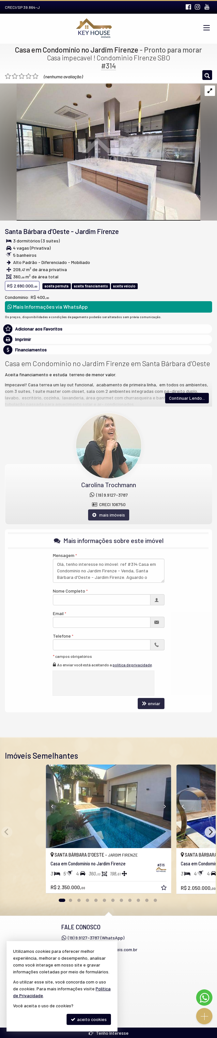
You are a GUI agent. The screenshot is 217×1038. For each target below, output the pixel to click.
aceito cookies (89, 1019)
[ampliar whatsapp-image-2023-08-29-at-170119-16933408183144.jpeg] (100, 151)
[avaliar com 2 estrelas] (15, 76)
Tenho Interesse (109, 1033)
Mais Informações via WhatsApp (48, 306)
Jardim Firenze (97, 231)
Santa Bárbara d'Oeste (37, 231)
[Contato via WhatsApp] (204, 997)
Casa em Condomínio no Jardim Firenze (76, 49)
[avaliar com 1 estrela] (8, 76)
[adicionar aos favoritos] (164, 888)
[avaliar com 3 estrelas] (22, 76)
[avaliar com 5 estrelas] (35, 76)
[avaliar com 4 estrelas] (28, 76)
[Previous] (45, 806)
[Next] (210, 832)
